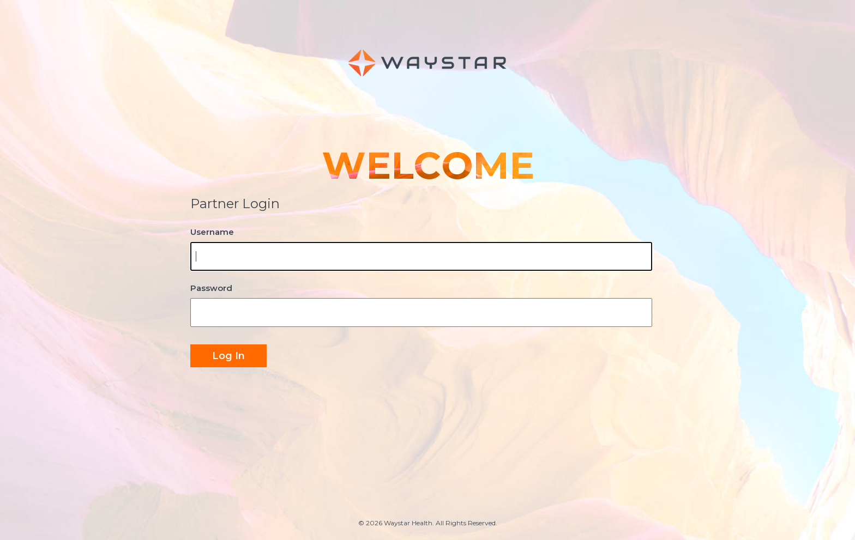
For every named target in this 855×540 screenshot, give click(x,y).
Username (212, 232)
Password (211, 288)
